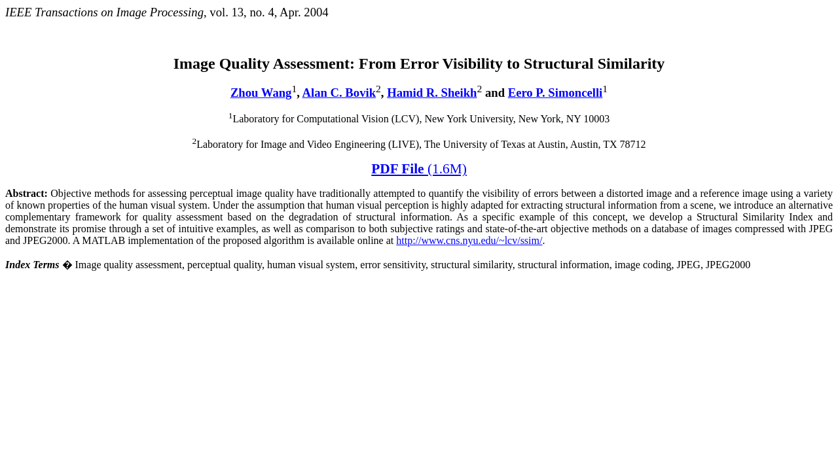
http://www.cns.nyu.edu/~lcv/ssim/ (469, 240)
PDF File (419, 169)
